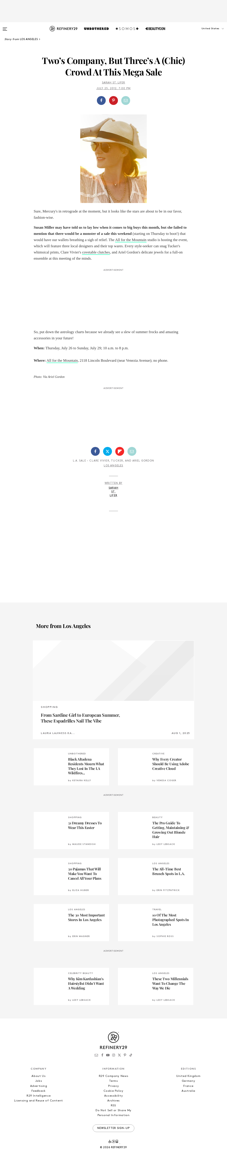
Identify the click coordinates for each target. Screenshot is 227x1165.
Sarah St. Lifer (113, 82)
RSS (113, 1105)
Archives (113, 1100)
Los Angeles (113, 465)
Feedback (38, 1091)
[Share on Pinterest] (113, 100)
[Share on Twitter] (107, 451)
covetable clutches (96, 252)
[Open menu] (5, 27)
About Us (38, 1076)
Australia (188, 1091)
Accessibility (113, 1095)
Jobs (38, 1081)
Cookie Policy (113, 1091)
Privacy (113, 1086)
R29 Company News (113, 1076)
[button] (205, 33)
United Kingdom (188, 1076)
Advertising (38, 1086)
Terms (113, 1081)
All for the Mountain (130, 240)
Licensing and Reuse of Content (38, 1100)
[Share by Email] (125, 100)
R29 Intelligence (39, 1095)
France (188, 1086)
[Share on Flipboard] (119, 451)
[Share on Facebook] (101, 100)
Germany (188, 1081)
